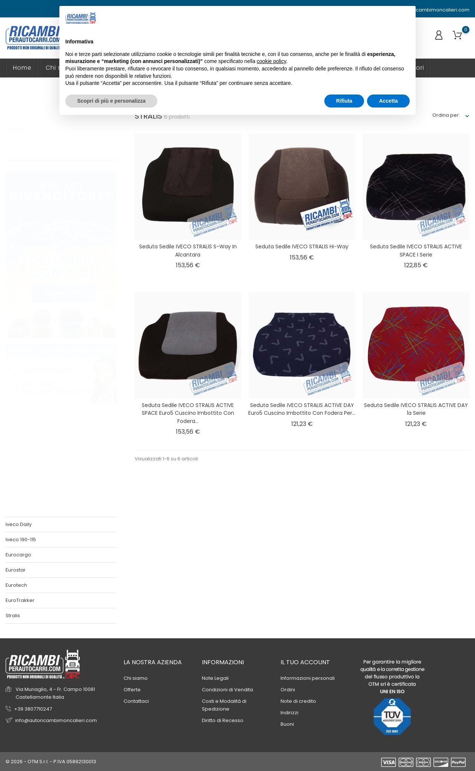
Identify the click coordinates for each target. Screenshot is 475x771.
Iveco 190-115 (21, 539)
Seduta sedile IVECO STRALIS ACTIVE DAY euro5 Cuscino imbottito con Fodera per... (302, 409)
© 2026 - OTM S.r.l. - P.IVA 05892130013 (51, 761)
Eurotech (16, 585)
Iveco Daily (19, 524)
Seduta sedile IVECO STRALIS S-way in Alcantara (188, 250)
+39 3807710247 (33, 708)
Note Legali (215, 678)
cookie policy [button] (271, 61)
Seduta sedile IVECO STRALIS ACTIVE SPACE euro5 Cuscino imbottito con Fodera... (188, 413)
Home (22, 67)
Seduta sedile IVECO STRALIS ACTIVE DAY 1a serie (416, 409)
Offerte (132, 689)
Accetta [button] (388, 101)
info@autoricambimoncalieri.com (425, 10)
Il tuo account (305, 662)
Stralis (13, 615)
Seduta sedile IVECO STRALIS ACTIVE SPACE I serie (416, 250)
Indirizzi (289, 712)
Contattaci (136, 701)
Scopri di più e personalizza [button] (111, 101)
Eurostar (16, 569)
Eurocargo (18, 554)
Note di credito (298, 701)
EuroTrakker (20, 600)
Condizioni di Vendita (227, 689)
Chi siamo (136, 678)
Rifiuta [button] (344, 101)
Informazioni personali (308, 678)
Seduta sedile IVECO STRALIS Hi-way (301, 246)
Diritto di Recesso (222, 720)
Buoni (287, 724)
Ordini (288, 689)
